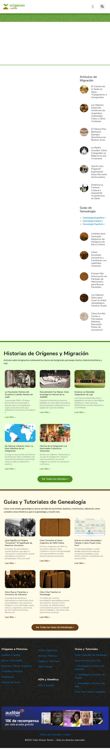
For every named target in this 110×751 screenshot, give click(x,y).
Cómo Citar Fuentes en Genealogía (50, 593)
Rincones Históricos (47, 655)
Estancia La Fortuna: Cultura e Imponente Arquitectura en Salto (98, 191)
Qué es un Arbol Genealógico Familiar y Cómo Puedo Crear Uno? (88, 543)
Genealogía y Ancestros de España (90, 676)
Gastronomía (7, 676)
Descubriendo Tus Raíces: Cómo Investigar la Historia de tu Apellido (54, 394)
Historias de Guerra (11, 682)
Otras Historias (45, 666)
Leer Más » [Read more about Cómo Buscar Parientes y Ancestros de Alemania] (10, 617)
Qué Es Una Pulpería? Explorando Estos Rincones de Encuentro (99, 172)
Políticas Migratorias (47, 650)
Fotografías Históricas (12, 671)
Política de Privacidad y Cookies (55, 734)
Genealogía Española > (94, 224)
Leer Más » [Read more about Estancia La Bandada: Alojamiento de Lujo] (80, 412)
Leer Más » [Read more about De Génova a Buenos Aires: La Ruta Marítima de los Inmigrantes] (10, 469)
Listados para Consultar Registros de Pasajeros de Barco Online (98, 239)
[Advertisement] (55, 43)
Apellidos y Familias (10, 655)
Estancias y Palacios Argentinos (16, 666)
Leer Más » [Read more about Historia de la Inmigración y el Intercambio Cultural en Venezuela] (45, 469)
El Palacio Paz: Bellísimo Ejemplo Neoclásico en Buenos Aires (98, 134)
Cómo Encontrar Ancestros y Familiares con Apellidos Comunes (98, 259)
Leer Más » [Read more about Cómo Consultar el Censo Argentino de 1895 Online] (45, 561)
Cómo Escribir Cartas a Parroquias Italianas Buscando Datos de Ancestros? (98, 321)
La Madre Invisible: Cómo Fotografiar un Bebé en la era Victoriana (99, 153)
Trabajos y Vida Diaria (48, 661)
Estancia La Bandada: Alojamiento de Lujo (85, 393)
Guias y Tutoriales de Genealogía (45, 502)
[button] (93, 7)
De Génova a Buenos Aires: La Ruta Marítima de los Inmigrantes (19, 448)
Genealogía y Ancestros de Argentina (89, 667)
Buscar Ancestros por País (88, 660)
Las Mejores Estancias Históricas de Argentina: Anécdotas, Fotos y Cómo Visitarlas (98, 113)
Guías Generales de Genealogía (91, 655)
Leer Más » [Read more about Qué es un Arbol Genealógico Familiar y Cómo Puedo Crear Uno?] (80, 563)
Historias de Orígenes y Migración (46, 353)
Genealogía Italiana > (93, 220)
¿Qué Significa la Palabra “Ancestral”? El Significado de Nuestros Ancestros (18, 543)
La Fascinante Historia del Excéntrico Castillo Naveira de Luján (19, 394)
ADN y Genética (46, 685)
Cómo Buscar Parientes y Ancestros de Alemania (16, 593)
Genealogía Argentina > (94, 217)
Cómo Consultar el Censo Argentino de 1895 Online (52, 541)
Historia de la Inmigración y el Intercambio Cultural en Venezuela (53, 448)
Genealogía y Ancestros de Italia (90, 685)
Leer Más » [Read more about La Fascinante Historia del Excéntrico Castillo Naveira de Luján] (10, 417)
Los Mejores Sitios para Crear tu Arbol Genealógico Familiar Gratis (99, 300)
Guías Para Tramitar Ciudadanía (90, 691)
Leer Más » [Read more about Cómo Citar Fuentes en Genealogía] (45, 617)
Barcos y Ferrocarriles (12, 660)
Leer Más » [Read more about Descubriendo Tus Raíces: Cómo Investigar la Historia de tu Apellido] (45, 412)
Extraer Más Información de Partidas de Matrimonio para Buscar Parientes (99, 280)
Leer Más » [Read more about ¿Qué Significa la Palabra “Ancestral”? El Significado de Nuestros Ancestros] (10, 563)
